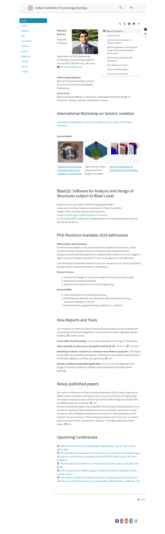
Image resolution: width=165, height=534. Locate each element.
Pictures (24, 66)
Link (110, 358)
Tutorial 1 (120, 346)
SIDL (23, 36)
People (24, 51)
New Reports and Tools (117, 65)
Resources (25, 56)
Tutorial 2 (135, 346)
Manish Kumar (113, 35)
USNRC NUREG (77, 335)
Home (24, 20)
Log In (141, 499)
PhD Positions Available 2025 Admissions (120, 59)
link (95, 403)
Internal (24, 61)
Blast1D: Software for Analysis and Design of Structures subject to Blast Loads (122, 50)
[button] (121, 8)
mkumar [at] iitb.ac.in (71, 66)
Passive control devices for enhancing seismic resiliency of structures (70, 170)
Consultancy (26, 41)
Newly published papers (118, 69)
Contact (24, 71)
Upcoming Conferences (117, 73)
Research (25, 30)
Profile (24, 25)
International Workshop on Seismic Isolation (119, 41)
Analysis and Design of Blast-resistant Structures (82, 215)
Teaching (25, 46)
